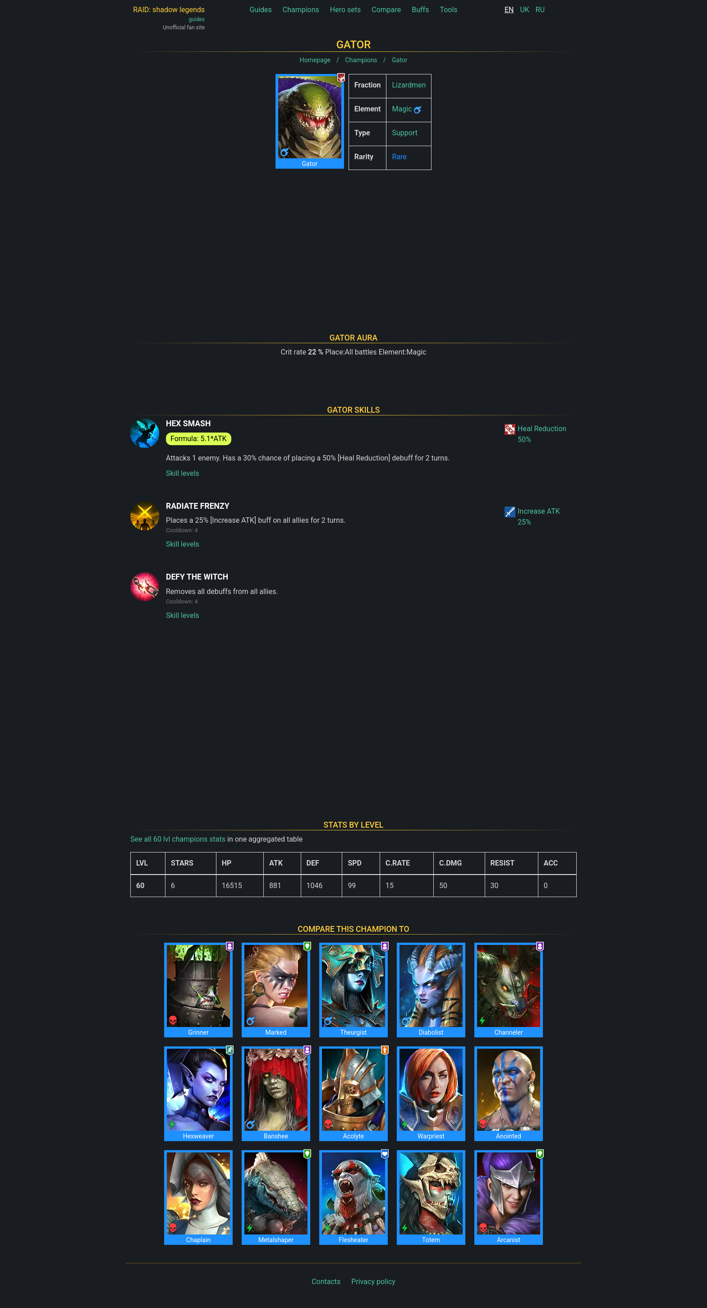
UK (524, 9)
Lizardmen (409, 85)
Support (404, 133)
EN (509, 9)
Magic (402, 109)
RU (540, 9)
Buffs (420, 9)
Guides (260, 9)
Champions (301, 9)
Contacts (326, 1281)
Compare (386, 9)
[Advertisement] (353, 240)
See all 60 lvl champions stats (177, 839)
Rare (399, 156)
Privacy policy (373, 1281)
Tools (448, 9)
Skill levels (182, 473)
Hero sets (345, 9)
